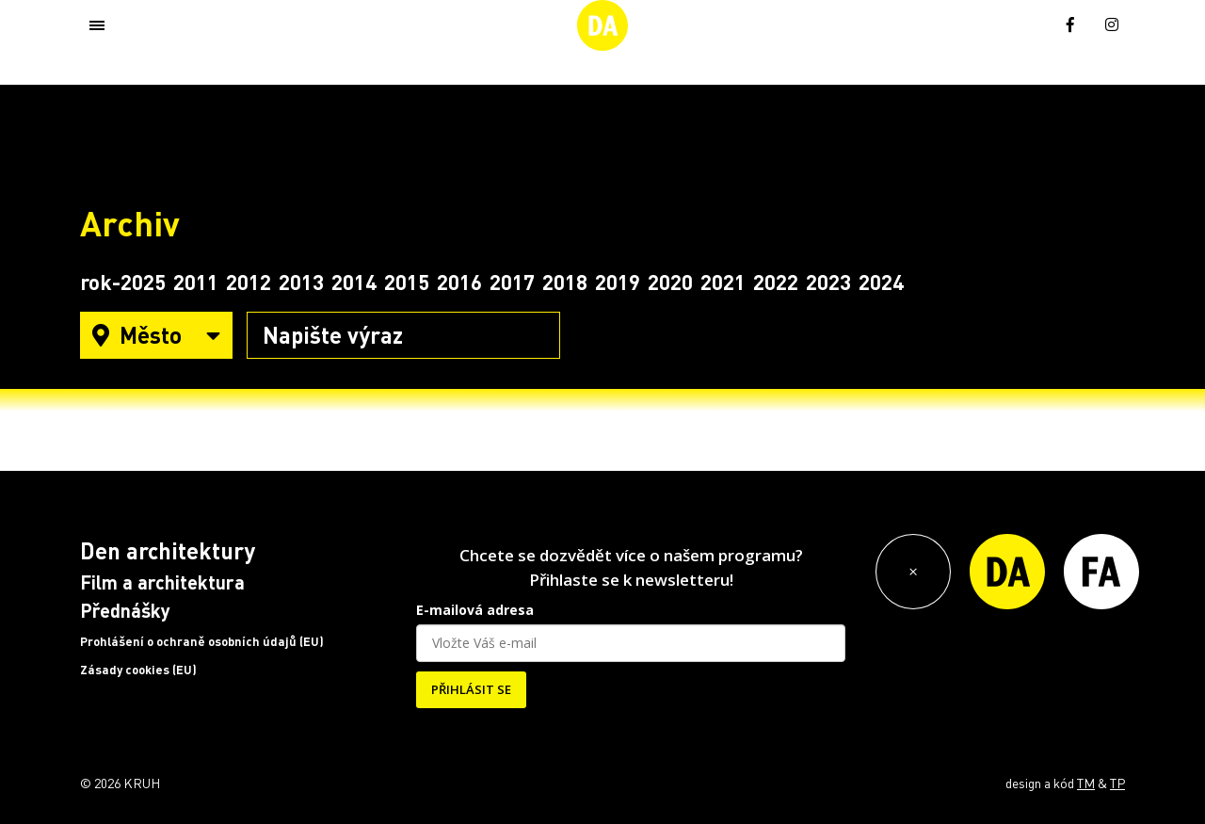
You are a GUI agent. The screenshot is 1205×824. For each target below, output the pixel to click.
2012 (248, 281)
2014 (354, 281)
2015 (406, 281)
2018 (564, 281)
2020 (670, 281)
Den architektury (167, 550)
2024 (881, 281)
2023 (828, 281)
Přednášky (125, 610)
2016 (459, 281)
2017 (512, 281)
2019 (617, 281)
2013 (301, 281)
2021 (723, 281)
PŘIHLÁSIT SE (471, 689)
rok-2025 (123, 281)
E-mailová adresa (475, 610)
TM (1086, 782)
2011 (195, 281)
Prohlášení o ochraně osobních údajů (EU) (202, 641)
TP (1117, 782)
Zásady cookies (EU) (138, 669)
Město (156, 334)
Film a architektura (162, 582)
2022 (775, 281)
